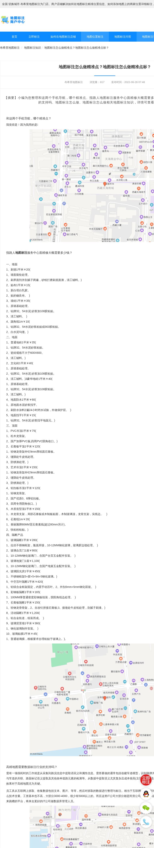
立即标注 (34, 36)
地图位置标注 (95, 36)
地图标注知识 (32, 47)
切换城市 (14, 4)
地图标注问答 (122, 36)
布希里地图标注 (10, 47)
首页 (14, 36)
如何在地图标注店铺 (63, 36)
